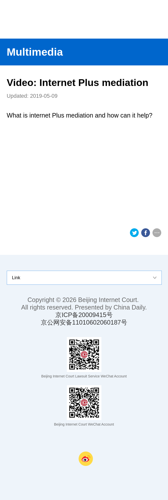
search (159, 19)
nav (141, 19)
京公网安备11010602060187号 (84, 322)
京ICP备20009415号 (83, 314)
